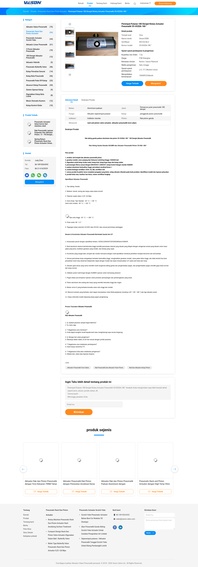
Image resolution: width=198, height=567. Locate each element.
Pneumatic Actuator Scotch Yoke (39, 39)
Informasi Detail (71, 100)
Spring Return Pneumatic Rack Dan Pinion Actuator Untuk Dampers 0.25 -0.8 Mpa (43, 141)
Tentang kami (28, 522)
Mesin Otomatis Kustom (39, 101)
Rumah (26, 515)
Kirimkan (79, 412)
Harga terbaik (132, 83)
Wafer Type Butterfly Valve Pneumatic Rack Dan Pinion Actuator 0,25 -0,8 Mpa (59, 547)
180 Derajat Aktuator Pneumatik (39, 57)
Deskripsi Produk (88, 100)
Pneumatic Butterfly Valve (39, 67)
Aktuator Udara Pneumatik (39, 27)
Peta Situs (27, 529)
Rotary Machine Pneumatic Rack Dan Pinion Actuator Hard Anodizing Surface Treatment (61, 523)
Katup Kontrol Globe (39, 105)
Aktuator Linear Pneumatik (39, 44)
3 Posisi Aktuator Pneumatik (39, 50)
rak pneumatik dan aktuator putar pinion (109, 368)
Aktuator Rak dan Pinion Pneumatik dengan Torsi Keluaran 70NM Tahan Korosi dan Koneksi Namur (41, 484)
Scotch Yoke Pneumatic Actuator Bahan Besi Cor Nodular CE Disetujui (94, 518)
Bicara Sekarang (165, 3)
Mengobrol (39, 182)
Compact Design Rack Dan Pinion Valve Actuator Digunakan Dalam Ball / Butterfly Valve (61, 535)
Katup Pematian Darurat (39, 71)
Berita (25, 525)
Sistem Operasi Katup (39, 89)
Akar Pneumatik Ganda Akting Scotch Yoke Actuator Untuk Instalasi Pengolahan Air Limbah (94, 530)
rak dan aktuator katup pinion (139, 368)
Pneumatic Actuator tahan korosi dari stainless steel (42, 124)
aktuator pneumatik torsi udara (78, 368)
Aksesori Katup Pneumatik (39, 85)
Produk (26, 518)
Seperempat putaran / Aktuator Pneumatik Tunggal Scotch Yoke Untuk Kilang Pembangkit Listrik (94, 542)
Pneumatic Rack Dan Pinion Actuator (39, 32)
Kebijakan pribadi (30, 536)
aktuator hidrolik (39, 62)
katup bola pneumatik (39, 76)
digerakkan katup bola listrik (39, 95)
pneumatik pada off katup (39, 80)
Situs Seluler (28, 533)
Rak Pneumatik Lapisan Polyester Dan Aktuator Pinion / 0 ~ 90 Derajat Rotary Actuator (43, 132)
